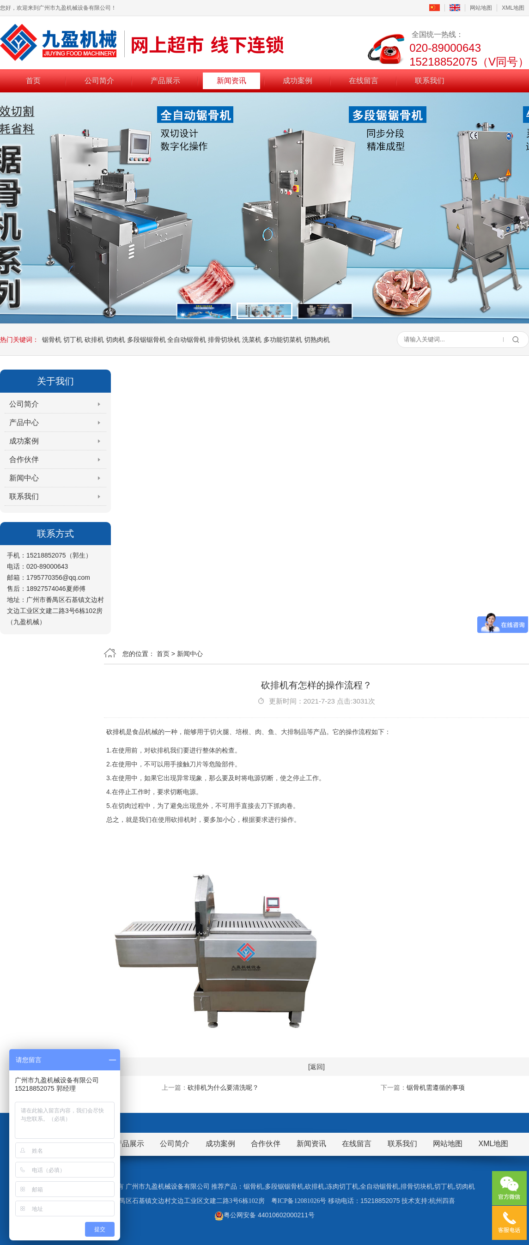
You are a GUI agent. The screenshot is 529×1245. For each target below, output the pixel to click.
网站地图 (481, 8)
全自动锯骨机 (186, 339)
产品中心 (24, 422)
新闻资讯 (231, 80)
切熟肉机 (317, 339)
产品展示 (165, 80)
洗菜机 (251, 339)
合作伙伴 (24, 459)
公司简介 (99, 80)
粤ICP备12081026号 (299, 1200)
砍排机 (94, 339)
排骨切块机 (224, 339)
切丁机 (73, 339)
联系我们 (429, 80)
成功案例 (297, 80)
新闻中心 (24, 478)
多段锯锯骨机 (146, 339)
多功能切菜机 (282, 339)
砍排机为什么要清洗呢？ (223, 1087)
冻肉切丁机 (342, 1186)
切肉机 (115, 339)
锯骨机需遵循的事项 (436, 1087)
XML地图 (513, 8)
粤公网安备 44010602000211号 (264, 1215)
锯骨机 (51, 339)
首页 (33, 80)
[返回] (316, 1066)
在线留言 (363, 80)
